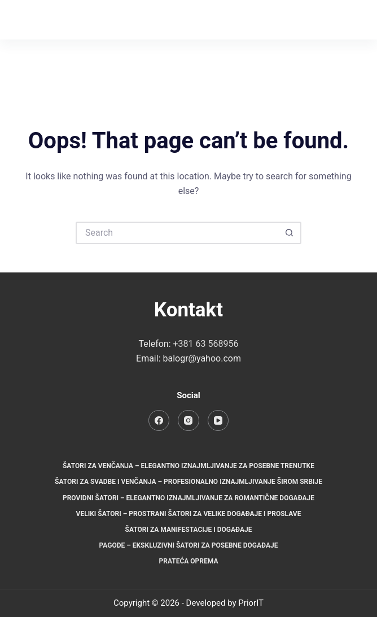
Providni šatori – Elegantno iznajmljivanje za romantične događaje (188, 498)
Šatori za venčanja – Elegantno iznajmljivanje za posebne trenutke (188, 466)
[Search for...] (177, 233)
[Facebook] (303, 20)
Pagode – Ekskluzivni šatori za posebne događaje (188, 545)
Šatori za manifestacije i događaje (188, 530)
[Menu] (349, 20)
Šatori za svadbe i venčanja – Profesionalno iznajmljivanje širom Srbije (188, 482)
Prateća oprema (188, 561)
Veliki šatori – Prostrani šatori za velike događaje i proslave (188, 514)
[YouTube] (218, 420)
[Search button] (290, 233)
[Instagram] (326, 20)
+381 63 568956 (206, 343)
